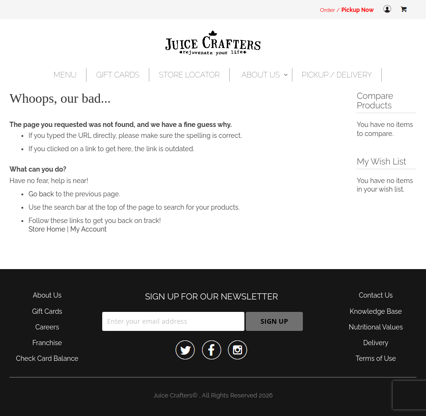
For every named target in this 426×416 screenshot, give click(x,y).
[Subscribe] (274, 321)
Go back (41, 194)
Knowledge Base (376, 311)
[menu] (213, 75)
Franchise (47, 343)
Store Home (47, 229)
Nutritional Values (376, 327)
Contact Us (376, 295)
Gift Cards (47, 311)
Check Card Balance (47, 358)
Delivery (375, 343)
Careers (47, 327)
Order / (347, 10)
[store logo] (213, 43)
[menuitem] (65, 75)
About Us (47, 295)
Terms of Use (376, 358)
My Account (88, 229)
